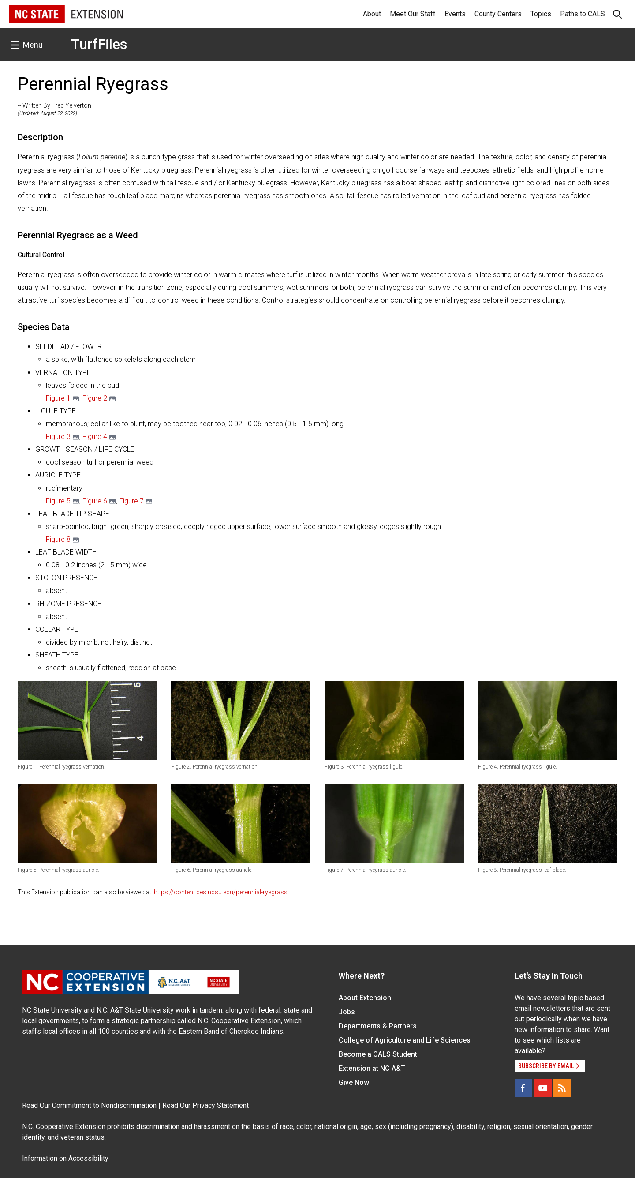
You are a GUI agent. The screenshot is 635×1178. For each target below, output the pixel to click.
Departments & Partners (378, 1026)
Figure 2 (94, 398)
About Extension (365, 998)
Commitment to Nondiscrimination (104, 1105)
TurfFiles (99, 44)
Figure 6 (94, 501)
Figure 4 (94, 436)
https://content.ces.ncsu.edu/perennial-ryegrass (221, 892)
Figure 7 (131, 501)
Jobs (347, 1012)
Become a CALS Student (378, 1054)
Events (455, 14)
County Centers (498, 14)
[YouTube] (543, 1088)
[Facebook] (523, 1088)
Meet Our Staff (413, 14)
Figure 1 (58, 398)
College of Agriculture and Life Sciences (405, 1040)
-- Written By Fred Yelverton (54, 105)
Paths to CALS (582, 14)
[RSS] (562, 1088)
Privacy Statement (220, 1105)
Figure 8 (58, 539)
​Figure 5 (58, 501)
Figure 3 (58, 436)
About (372, 14)
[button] (87, 720)
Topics (540, 14)
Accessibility (88, 1158)
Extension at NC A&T (372, 1068)
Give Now (354, 1082)
